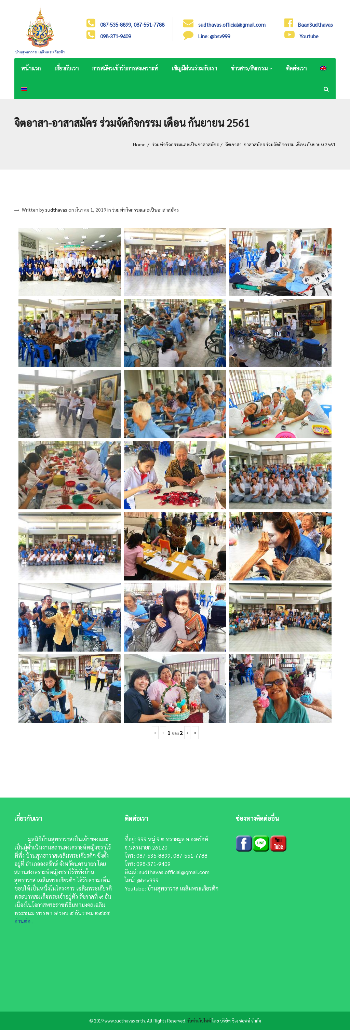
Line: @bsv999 (214, 36)
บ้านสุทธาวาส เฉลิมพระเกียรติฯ (182, 888)
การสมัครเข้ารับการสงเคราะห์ (125, 68)
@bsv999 (148, 880)
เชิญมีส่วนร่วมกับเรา (194, 68)
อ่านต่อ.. (23, 921)
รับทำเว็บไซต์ (199, 1021)
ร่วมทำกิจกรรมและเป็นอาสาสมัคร (185, 144)
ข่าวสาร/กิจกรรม (251, 68)
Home (139, 144)
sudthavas (56, 209)
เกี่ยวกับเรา (66, 68)
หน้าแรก (31, 68)
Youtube (309, 36)
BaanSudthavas (315, 24)
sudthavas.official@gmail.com (174, 871)
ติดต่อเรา (296, 68)
